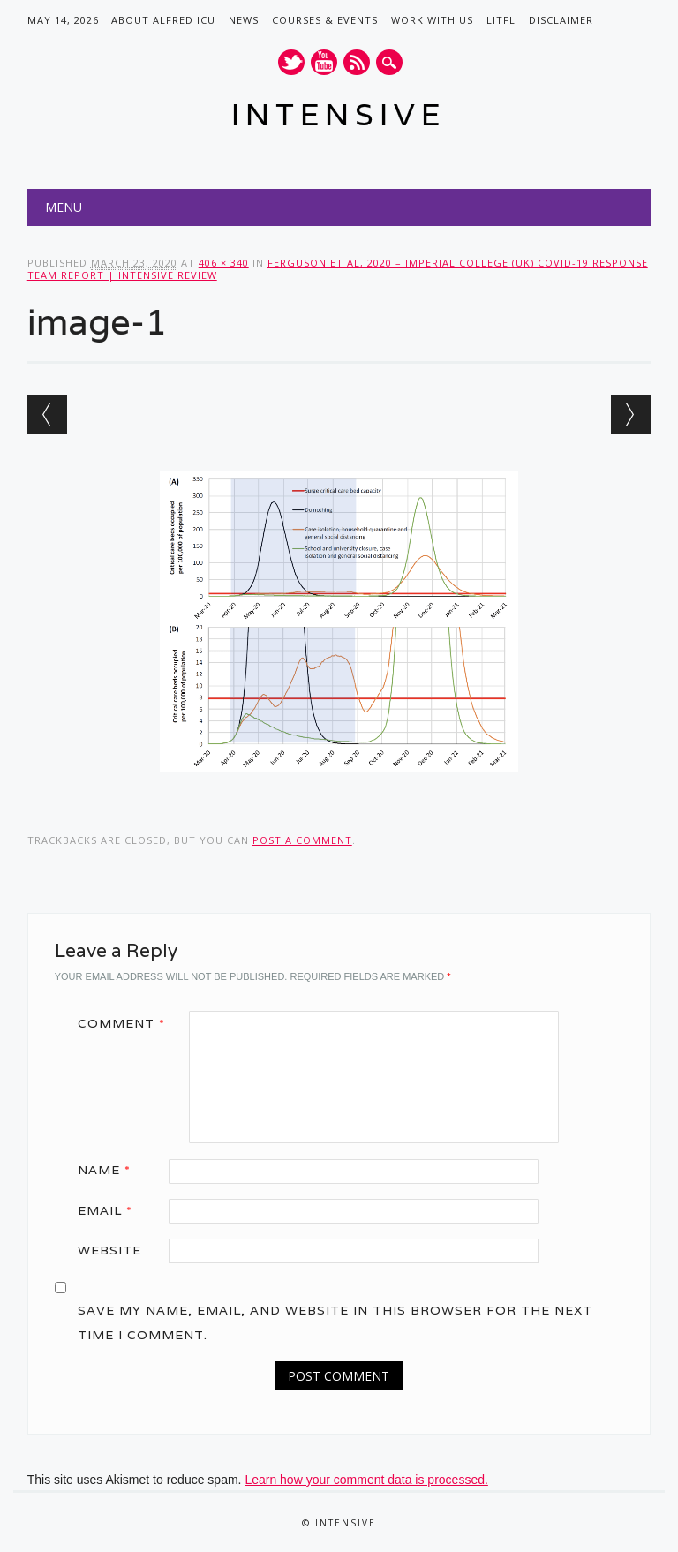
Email (111, 1210)
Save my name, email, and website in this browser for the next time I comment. (335, 1322)
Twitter (291, 62)
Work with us (432, 19)
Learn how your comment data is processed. (366, 1480)
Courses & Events (325, 19)
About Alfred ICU (163, 19)
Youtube (324, 62)
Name (110, 1170)
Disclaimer (561, 19)
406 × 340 (224, 262)
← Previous (47, 414)
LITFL (501, 19)
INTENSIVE (338, 114)
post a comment (302, 840)
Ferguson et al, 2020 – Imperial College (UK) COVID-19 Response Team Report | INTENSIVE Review (337, 269)
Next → (631, 414)
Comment (127, 1023)
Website (109, 1250)
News (244, 19)
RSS (356, 62)
